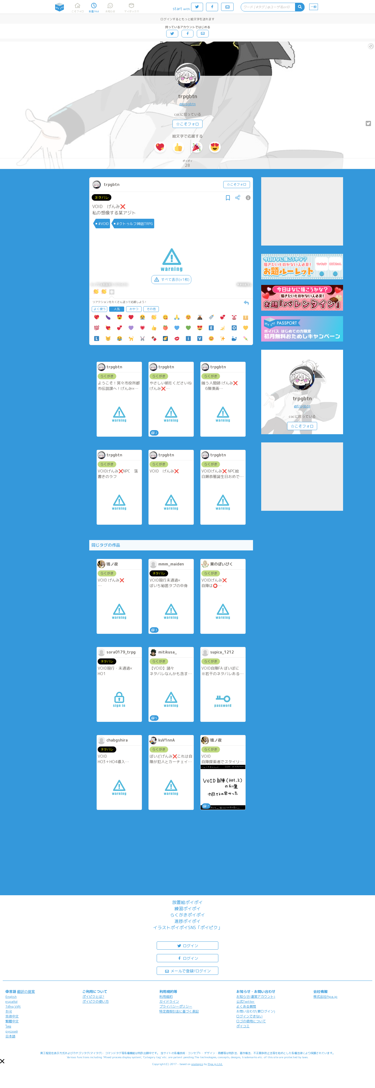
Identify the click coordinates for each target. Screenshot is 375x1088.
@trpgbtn (187, 103)
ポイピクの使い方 (95, 1001)
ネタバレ (101, 197)
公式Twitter (245, 1001)
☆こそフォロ (187, 124)
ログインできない (249, 1016)
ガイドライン (169, 1001)
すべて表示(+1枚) (171, 279)
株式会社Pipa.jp (325, 996)
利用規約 (165, 996)
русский (11, 1031)
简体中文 (12, 1016)
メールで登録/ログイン (188, 970)
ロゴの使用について (251, 1021)
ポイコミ (242, 1026)
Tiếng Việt (13, 1006)
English (11, 996)
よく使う (100, 309)
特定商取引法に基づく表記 (179, 1011)
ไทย (8, 1026)
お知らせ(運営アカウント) (255, 996)
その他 (151, 309)
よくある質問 (246, 1006)
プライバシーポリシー (175, 1006)
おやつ (133, 309)
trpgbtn (187, 96)
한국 (8, 1011)
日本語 (10, 1036)
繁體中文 (12, 1021)
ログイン (187, 945)
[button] (2, 1061)
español (11, 1001)
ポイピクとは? (93, 996)
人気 (117, 309)
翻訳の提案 (26, 991)
